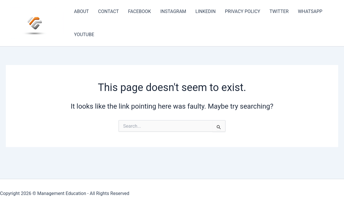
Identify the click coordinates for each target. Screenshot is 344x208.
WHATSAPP (310, 11)
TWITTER (278, 11)
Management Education (61, 193)
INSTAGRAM (173, 11)
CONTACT (108, 11)
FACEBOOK (139, 11)
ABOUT (81, 11)
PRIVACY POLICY (242, 11)
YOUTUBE (84, 34)
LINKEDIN (205, 11)
